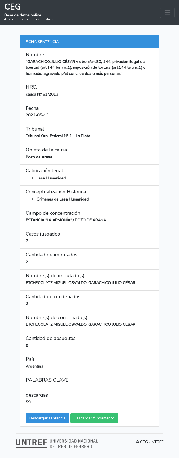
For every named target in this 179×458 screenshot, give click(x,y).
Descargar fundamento (94, 418)
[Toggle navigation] (167, 13)
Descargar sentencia (47, 418)
